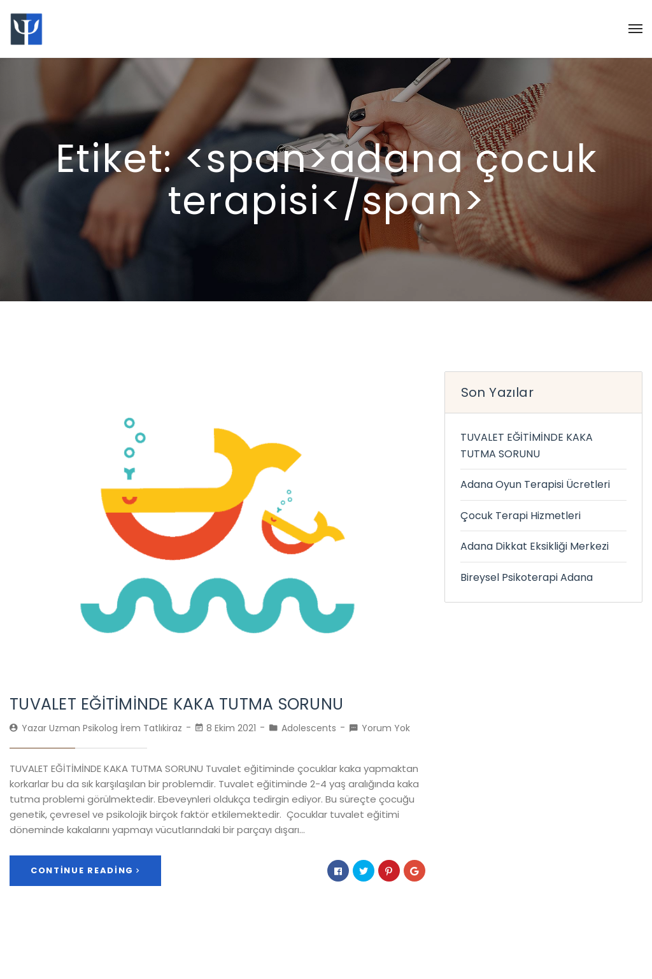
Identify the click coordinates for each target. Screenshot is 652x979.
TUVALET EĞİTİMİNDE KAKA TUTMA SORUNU (176, 704)
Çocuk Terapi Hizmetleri (520, 515)
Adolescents (308, 728)
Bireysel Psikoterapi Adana (526, 577)
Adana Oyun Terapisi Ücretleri (535, 484)
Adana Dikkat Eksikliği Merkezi (534, 546)
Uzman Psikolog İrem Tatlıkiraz (115, 728)
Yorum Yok (386, 728)
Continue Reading (85, 870)
